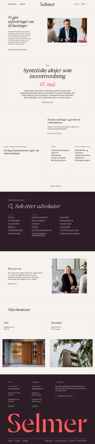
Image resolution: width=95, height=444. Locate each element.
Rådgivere (11, 227)
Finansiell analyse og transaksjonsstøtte (39, 234)
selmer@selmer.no (14, 388)
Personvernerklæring (61, 441)
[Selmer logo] (47, 4)
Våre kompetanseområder (17, 49)
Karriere (22, 4)
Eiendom (35, 227)
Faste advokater (13, 224)
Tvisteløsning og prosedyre (69, 230)
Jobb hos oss (12, 284)
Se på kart (11, 406)
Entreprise (35, 224)
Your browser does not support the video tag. (25, 126)
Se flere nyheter (55, 186)
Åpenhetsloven (49, 441)
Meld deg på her (47, 102)
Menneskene (12, 4)
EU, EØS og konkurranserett (42, 230)
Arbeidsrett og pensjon (40, 217)
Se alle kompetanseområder (70, 233)
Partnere (11, 217)
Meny (84, 4)
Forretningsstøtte (14, 233)
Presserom (72, 441)
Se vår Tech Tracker (55, 133)
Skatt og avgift (65, 227)
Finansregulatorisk (66, 220)
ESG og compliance (38, 220)
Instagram (25, 441)
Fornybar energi (65, 224)
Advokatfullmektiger (15, 230)
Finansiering (64, 217)
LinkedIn (10, 441)
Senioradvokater (14, 220)
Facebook (18, 441)
